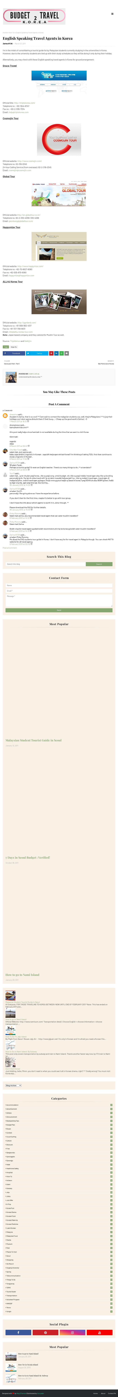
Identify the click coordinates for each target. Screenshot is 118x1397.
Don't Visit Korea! (13, 1069)
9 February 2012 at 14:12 (20, 518)
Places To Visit (59, 1252)
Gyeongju (59, 1160)
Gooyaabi (40, 1393)
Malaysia (59, 1232)
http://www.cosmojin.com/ (30, 161)
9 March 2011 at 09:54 (19, 470)
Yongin (59, 1311)
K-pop (59, 1204)
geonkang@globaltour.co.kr (21, 221)
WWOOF (59, 1303)
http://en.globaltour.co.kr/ (28, 215)
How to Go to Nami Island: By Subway (21, 1051)
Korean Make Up (59, 1220)
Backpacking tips (59, 1121)
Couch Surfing (59, 1137)
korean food (59, 1216)
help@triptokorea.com (19, 112)
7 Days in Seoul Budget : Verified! (28, 857)
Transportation (59, 1295)
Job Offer (59, 1200)
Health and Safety (59, 1168)
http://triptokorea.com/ (24, 103)
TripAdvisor (15, 341)
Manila (59, 1240)
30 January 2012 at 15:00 (20, 510)
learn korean (59, 1228)
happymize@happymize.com (21, 275)
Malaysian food (59, 1236)
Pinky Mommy (15, 513)
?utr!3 (12, 473)
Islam (59, 1184)
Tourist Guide (59, 1291)
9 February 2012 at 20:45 (20, 544)
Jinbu (59, 1196)
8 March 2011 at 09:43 (19, 446)
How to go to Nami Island (22, 975)
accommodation (59, 1105)
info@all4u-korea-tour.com (20, 332)
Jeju (59, 1192)
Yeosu (59, 1307)
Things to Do (59, 1280)
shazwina (13, 414)
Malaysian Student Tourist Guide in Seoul (34, 740)
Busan (59, 1129)
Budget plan (59, 1125)
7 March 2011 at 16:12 (18, 421)
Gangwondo (59, 1152)
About (103, 1393)
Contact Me (112, 1393)
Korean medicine (59, 1224)
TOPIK (59, 1288)
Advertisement (59, 1109)
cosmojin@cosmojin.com (20, 170)
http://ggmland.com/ (27, 322)
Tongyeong (59, 1284)
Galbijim (28, 341)
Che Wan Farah (16, 450)
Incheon (59, 1180)
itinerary (59, 1188)
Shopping (59, 1260)
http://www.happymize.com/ (30, 266)
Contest (59, 1133)
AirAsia (59, 1113)
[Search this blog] (46, 564)
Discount (59, 1145)
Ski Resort (59, 1264)
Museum (59, 1244)
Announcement (59, 1117)
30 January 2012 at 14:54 (20, 485)
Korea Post (59, 1208)
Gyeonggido (59, 1156)
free (59, 1149)
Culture (59, 1141)
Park (59, 1248)
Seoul (59, 1256)
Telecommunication (59, 1276)
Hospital (59, 1172)
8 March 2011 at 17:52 (18, 459)
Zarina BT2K (8, 43)
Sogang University (59, 1268)
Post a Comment (10, 548)
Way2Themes (21, 1393)
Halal (59, 1164)
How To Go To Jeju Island (16, 1036)
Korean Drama (59, 1212)
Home (5, 32)
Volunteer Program (59, 1299)
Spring (59, 1272)
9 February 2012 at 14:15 (20, 531)
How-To (11, 32)
